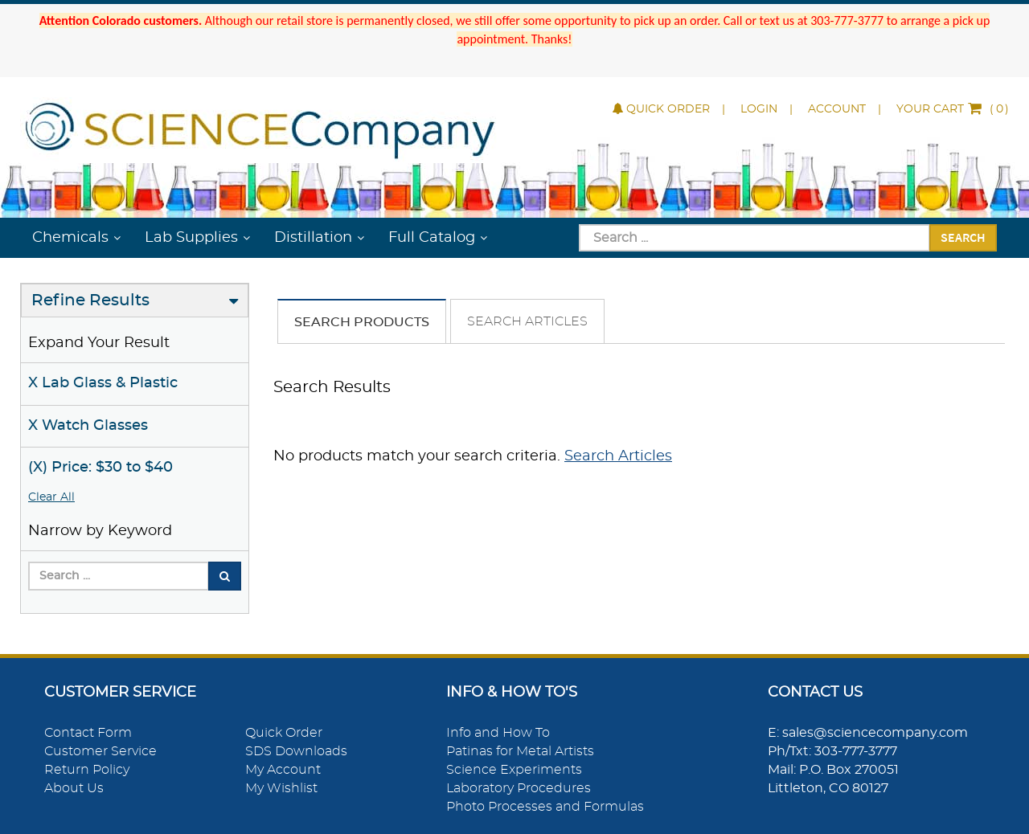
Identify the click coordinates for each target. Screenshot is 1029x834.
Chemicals (70, 238)
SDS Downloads (296, 751)
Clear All (51, 497)
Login (758, 109)
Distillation (313, 238)
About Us (74, 788)
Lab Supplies (191, 238)
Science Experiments (514, 769)
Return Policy (86, 769)
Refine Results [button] (90, 300)
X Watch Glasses (88, 426)
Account (837, 109)
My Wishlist (281, 788)
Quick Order (661, 109)
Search (963, 237)
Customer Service (100, 751)
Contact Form (88, 732)
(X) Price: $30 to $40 (100, 467)
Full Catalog (431, 238)
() (952, 109)
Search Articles (527, 321)
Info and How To (498, 732)
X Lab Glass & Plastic (103, 383)
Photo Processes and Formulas (545, 806)
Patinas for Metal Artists (520, 751)
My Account (283, 769)
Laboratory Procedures (518, 788)
